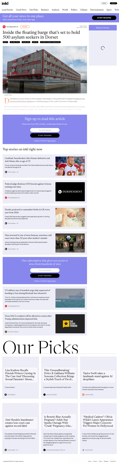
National (24, 26)
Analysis (55, 10)
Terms (89, 461)
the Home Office (15, 42)
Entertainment (97, 10)
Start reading (104, 17)
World (65, 10)
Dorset (5, 42)
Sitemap (106, 461)
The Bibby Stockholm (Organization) (50, 42)
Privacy (95, 461)
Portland (35, 42)
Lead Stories (7, 10)
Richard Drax (26, 42)
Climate (83, 10)
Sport (109, 10)
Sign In (104, 3)
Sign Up (113, 3)
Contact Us (113, 461)
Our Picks (33, 10)
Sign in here (51, 141)
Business (45, 10)
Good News (21, 10)
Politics (74, 10)
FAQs (100, 461)
